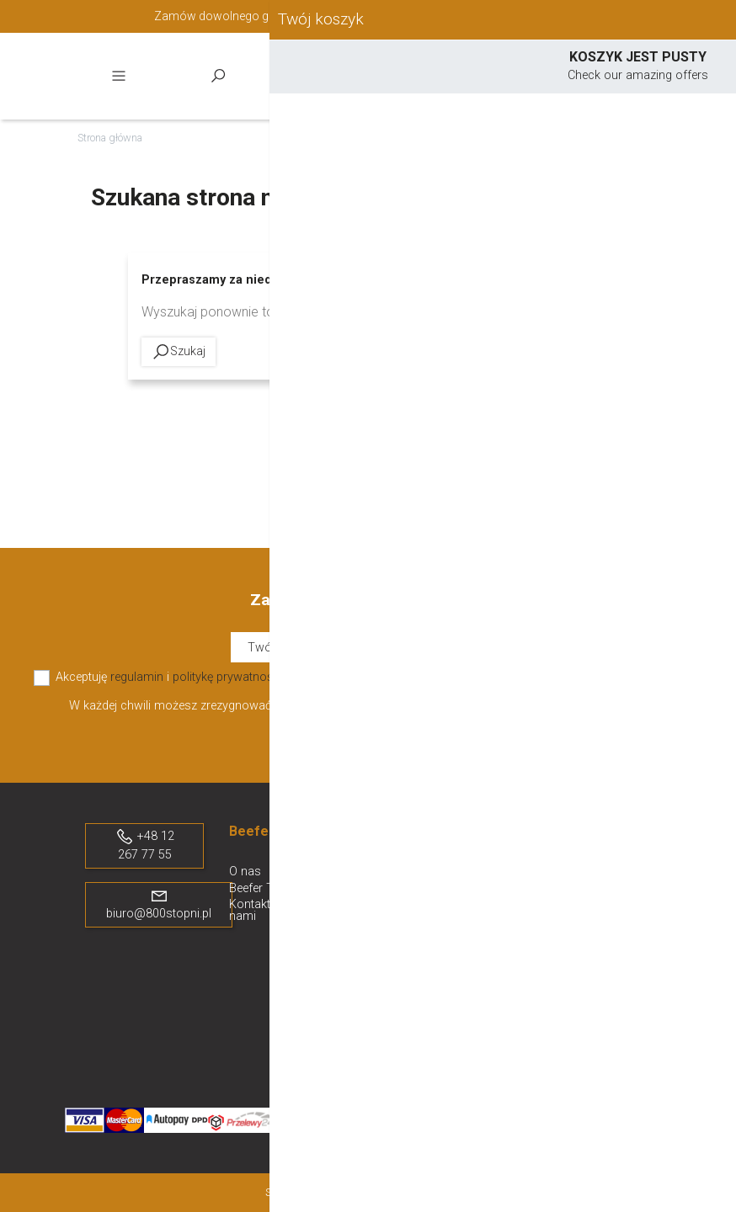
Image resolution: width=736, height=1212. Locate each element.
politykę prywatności (227, 677)
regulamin (136, 677)
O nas (245, 871)
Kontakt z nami (254, 910)
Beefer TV (255, 888)
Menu (118, 75)
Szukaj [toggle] (218, 75)
